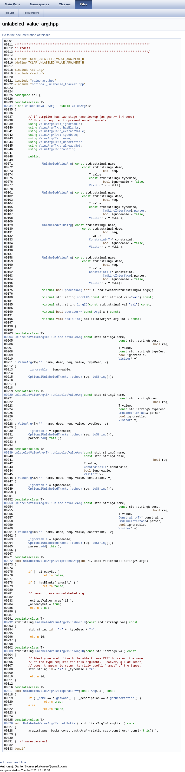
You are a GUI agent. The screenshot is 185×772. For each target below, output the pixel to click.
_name (41, 698)
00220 (8, 395)
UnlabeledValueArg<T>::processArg (51, 561)
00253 (8, 503)
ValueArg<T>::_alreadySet (59, 146)
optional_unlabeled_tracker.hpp (58, 85)
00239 (8, 453)
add (43, 438)
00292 (8, 623)
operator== (73, 312)
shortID (83, 298)
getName (62, 698)
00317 (8, 691)
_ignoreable (37, 370)
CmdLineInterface (117, 211)
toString (99, 377)
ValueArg (79, 106)
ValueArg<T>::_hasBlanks (59, 128)
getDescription (122, 698)
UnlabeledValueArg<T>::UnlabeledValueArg (48, 337)
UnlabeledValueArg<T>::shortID (60, 623)
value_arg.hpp (43, 81)
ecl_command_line (13, 762)
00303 (8, 651)
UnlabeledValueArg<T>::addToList (50, 724)
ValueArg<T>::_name (54, 139)
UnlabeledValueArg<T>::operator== (51, 691)
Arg (96, 312)
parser (139, 211)
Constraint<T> (100, 240)
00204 (8, 337)
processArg (73, 290)
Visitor (95, 186)
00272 (8, 561)
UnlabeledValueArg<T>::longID (59, 651)
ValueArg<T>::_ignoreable (59, 124)
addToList (72, 319)
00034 (8, 106)
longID (82, 305)
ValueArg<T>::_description (60, 142)
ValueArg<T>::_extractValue (61, 132)
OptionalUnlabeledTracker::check (55, 377)
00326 (8, 724)
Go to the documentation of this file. (26, 35)
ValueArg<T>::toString (57, 150)
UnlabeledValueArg (39, 106)
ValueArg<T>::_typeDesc (58, 135)
